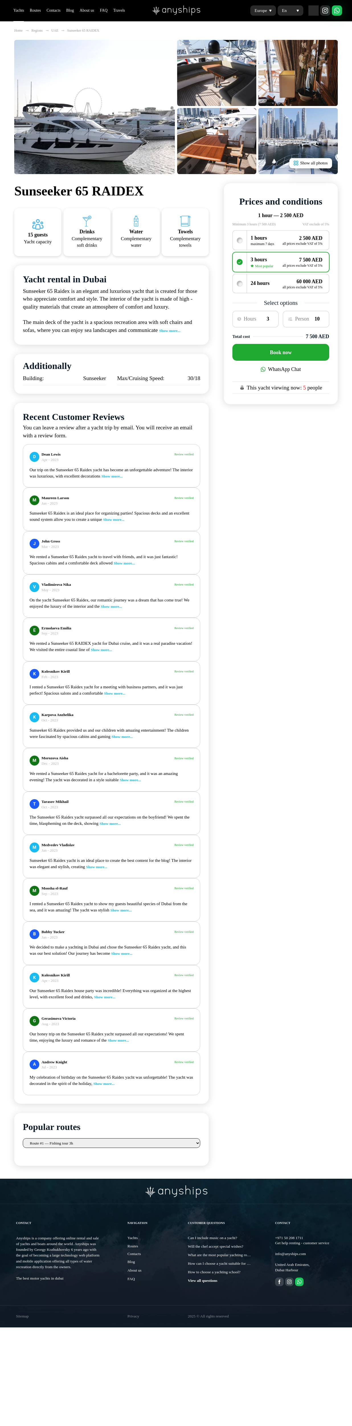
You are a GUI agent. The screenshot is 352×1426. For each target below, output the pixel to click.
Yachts (18, 10)
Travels (119, 10)
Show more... (170, 331)
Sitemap (22, 1321)
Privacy (133, 1321)
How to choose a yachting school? (214, 1276)
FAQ (104, 10)
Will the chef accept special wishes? (215, 1251)
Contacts (53, 10)
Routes (35, 10)
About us (87, 10)
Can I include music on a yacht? (212, 1242)
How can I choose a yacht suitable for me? (220, 1268)
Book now (281, 352)
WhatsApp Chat (281, 369)
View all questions (203, 1285)
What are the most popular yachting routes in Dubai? (228, 1259)
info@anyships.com (290, 1258)
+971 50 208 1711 (289, 1242)
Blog (70, 10)
